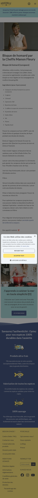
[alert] (19, 249)
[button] (19, 260)
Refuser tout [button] (19, 251)
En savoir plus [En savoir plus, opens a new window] (25, 246)
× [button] (35, 236)
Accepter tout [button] (19, 256)
